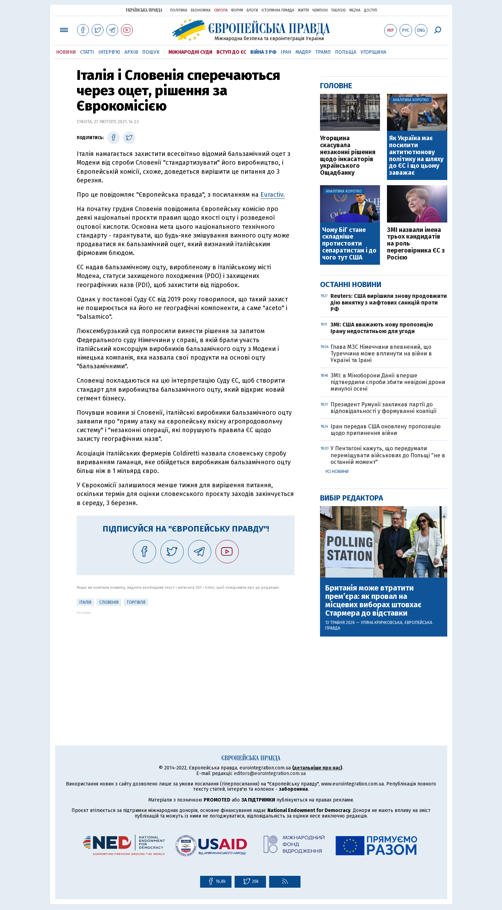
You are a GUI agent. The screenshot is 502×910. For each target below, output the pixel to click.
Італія (85, 602)
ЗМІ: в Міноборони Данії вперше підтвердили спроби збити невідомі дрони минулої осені (387, 382)
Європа (221, 10)
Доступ (370, 10)
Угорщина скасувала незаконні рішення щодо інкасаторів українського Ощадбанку (347, 155)
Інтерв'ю (109, 52)
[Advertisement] (186, 663)
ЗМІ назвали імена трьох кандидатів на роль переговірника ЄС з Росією (416, 244)
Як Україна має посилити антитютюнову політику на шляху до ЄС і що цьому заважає (416, 155)
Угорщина (373, 52)
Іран (286, 52)
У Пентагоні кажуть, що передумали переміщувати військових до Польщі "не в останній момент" (387, 455)
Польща (345, 52)
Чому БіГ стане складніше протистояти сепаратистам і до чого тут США (349, 244)
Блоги (252, 10)
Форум (237, 10)
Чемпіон (320, 10)
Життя (303, 10)
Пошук (151, 52)
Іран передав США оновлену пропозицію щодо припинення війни (385, 429)
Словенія (109, 602)
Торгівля (136, 602)
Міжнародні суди (190, 52)
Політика (178, 10)
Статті (87, 52)
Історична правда (277, 10)
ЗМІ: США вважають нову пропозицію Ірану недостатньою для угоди (381, 327)
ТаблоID (338, 10)
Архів (131, 52)
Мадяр (303, 52)
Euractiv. (272, 194)
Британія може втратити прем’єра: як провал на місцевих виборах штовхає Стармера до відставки (373, 601)
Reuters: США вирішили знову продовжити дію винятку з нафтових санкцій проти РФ (388, 303)
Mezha (354, 10)
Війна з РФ (263, 52)
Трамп (323, 52)
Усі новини (337, 471)
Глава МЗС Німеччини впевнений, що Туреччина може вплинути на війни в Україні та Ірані (381, 353)
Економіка (201, 10)
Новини (66, 52)
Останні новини (350, 284)
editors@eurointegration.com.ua (270, 773)
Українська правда (144, 10)
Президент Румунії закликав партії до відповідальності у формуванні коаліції (383, 407)
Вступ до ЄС (231, 52)
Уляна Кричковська (381, 622)
